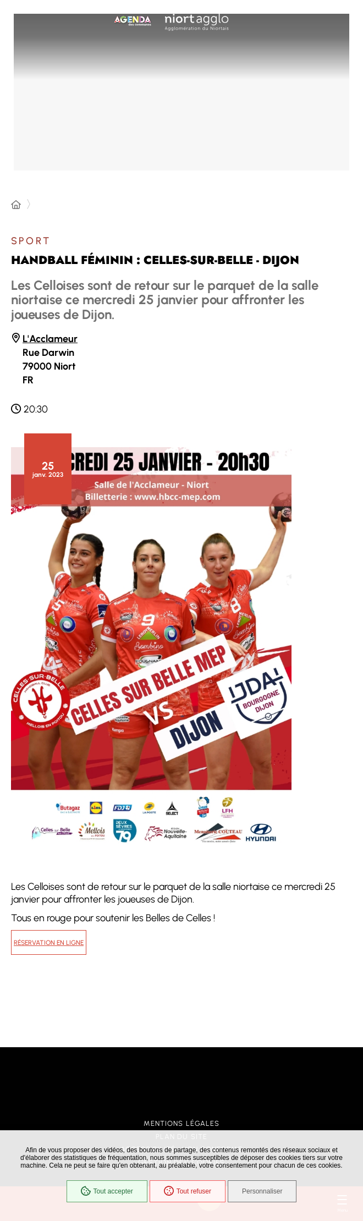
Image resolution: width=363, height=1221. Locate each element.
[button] (151, 646)
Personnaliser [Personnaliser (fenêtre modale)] (262, 1191)
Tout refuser (187, 1191)
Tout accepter (107, 1191)
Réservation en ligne (49, 943)
